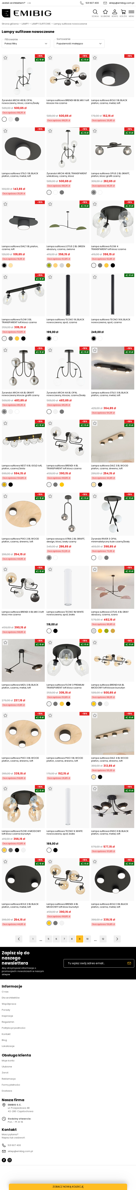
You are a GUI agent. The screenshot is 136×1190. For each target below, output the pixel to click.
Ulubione (7, 1066)
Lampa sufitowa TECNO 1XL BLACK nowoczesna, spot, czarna (65, 321)
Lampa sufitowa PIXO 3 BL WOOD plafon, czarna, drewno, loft (20, 759)
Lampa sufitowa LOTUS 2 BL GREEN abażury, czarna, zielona (66, 248)
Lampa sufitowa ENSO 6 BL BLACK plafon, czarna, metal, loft (110, 833)
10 (87, 939)
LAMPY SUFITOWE (41, 23)
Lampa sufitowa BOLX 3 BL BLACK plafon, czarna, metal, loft (109, 906)
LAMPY (25, 23)
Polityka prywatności (13, 1028)
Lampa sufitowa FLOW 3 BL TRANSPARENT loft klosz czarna (19, 321)
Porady (6, 1010)
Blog (4, 1040)
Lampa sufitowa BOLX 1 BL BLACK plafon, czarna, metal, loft (109, 102)
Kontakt (6, 1034)
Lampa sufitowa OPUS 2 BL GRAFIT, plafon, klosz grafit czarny (110, 175)
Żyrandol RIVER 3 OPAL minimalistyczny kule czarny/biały (110, 540)
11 (95, 939)
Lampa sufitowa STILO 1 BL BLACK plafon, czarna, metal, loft (20, 175)
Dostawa (7, 1090)
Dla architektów (11, 997)
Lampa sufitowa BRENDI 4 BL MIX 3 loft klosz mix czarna (23, 613)
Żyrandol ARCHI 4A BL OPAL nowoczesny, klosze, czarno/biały (66, 394)
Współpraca (9, 1004)
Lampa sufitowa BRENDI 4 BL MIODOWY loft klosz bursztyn (63, 905)
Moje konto (8, 1060)
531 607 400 (92, 3)
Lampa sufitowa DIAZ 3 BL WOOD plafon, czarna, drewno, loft (109, 467)
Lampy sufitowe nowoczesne (70, 23)
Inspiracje (7, 1016)
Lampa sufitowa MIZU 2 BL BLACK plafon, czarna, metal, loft (20, 686)
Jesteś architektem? (13, 3)
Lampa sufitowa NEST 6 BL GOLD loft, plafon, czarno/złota (22, 467)
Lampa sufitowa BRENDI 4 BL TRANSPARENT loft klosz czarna (64, 467)
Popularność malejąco (70, 43)
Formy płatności (11, 1084)
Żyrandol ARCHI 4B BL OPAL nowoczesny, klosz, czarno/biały (20, 101)
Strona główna (10, 23)
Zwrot (5, 1072)
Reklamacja (9, 1078)
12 (103, 939)
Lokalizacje (8, 1046)
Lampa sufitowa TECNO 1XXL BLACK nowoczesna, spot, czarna (110, 321)
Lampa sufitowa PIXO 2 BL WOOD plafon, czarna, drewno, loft (20, 540)
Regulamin (8, 1022)
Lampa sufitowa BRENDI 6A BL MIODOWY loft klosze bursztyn (108, 686)
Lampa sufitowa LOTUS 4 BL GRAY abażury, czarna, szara (110, 613)
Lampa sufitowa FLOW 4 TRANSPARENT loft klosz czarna (108, 248)
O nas (5, 991)
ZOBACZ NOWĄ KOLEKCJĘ (68, 1186)
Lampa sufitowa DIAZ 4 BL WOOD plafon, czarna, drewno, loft (109, 759)
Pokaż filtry (11, 43)
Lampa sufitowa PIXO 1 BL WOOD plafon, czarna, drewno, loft (65, 759)
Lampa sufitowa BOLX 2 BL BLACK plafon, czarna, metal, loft (20, 906)
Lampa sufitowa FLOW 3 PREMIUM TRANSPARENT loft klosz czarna (65, 686)
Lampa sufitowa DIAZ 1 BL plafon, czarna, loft (20, 248)
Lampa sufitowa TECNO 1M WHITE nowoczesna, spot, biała (65, 613)
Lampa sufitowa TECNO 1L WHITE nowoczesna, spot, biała (65, 833)
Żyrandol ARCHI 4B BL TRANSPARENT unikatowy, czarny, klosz (67, 175)
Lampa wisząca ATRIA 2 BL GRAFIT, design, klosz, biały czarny (66, 540)
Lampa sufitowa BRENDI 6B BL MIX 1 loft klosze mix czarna (68, 102)
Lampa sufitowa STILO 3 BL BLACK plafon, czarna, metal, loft (109, 394)
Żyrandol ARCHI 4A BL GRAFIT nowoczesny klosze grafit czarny (20, 394)
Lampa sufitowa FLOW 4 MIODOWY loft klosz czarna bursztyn (21, 832)
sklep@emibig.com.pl (121, 3)
